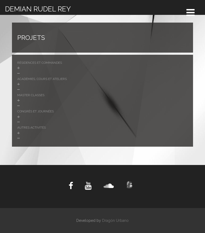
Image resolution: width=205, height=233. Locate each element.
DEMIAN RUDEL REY (38, 9)
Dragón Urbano (115, 220)
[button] (102, 68)
